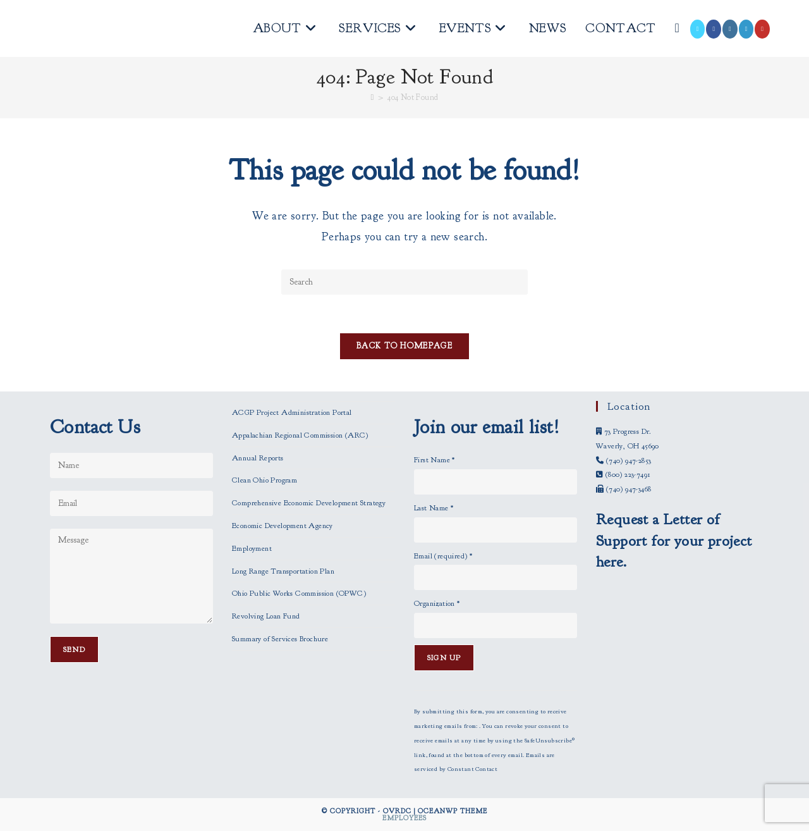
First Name (434, 460)
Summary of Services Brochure (280, 639)
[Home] (372, 97)
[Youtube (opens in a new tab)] (762, 29)
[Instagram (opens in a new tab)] (730, 29)
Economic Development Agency (282, 525)
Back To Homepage (404, 346)
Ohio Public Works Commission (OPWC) (299, 593)
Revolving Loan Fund (266, 616)
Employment (252, 548)
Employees (404, 817)
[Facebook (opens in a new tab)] (713, 29)
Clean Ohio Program (264, 480)
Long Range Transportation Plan (283, 571)
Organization (437, 603)
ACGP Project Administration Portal (292, 412)
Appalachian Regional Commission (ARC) (300, 435)
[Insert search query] (404, 282)
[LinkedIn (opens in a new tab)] (746, 29)
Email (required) (443, 556)
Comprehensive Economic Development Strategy (309, 503)
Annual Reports (258, 458)
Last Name (433, 508)
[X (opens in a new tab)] (697, 29)
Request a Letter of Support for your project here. (674, 540)
